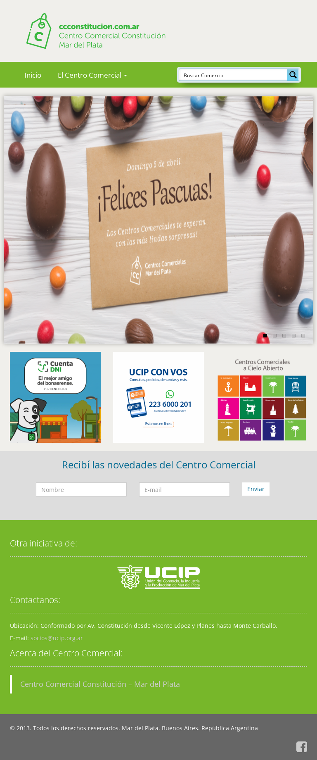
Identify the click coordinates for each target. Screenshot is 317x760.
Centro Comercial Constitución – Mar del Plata (100, 684)
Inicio (32, 75)
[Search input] (234, 75)
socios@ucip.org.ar (57, 638)
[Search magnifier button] (293, 75)
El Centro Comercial (92, 75)
